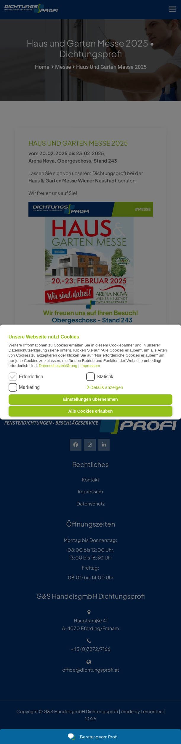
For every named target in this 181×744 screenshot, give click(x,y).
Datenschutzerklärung (58, 365)
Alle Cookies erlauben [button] (90, 411)
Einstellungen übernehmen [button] (90, 399)
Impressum (90, 365)
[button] (104, 387)
